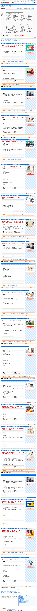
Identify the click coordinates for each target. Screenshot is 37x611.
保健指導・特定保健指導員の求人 (23, 236)
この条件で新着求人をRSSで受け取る (30, 8)
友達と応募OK (15, 32)
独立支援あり (22, 28)
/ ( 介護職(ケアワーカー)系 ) (12, 426)
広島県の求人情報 (21, 596)
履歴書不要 (29, 19)
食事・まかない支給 (8, 17)
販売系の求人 (9, 84)
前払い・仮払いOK (16, 16)
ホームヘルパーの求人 (18, 110)
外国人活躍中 (8, 25)
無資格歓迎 (22, 15)
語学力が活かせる (16, 25)
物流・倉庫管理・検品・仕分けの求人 (23, 313)
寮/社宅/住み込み (23, 16)
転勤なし (29, 26)
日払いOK (29, 15)
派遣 (15, 3)
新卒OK (14, 26)
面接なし (15, 20)
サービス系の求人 (10, 214)
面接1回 (22, 20)
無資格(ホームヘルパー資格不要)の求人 (26, 135)
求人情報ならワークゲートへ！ (5, 2)
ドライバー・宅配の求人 (22, 214)
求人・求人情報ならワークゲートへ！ (3, 608)
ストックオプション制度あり (9, 30)
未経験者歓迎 (8, 15)
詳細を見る (30, 53)
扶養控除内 (29, 25)
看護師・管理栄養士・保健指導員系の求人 (13, 236)
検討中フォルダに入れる (32, 43)
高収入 (21, 17)
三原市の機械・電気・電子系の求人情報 (23, 601)
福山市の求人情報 (21, 597)
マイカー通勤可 (8, 29)
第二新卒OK (22, 26)
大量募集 (7, 19)
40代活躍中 (7, 18)
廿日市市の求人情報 (21, 599)
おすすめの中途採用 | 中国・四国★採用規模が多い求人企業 (8, 39)
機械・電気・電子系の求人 (11, 61)
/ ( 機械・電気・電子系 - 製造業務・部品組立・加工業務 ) (16, 43)
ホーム (3, 3)
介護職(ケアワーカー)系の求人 (11, 110)
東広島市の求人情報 (21, 598)
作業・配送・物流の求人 (16, 214)
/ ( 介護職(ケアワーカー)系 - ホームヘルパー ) (15, 115)
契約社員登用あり (8, 32)
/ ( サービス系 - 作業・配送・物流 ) (10, 195)
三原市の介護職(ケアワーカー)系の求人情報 (24, 600)
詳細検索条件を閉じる (5, 35)
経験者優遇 (15, 15)
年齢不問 (29, 18)
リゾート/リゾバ (16, 29)
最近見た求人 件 (29, 3)
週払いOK (7, 16)
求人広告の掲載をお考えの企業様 (32, 0)
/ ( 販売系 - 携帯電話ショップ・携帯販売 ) (13, 66)
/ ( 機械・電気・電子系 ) (9, 139)
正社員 (7, 3)
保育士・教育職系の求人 (11, 285)
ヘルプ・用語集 (24, 3)
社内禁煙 (22, 31)
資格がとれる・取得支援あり (9, 28)
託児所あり (7, 26)
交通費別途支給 (30, 16)
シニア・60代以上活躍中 (24, 18)
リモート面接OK (8, 20)
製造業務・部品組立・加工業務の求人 (19, 61)
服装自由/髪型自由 (23, 29)
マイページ (19, 3)
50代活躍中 (15, 18)
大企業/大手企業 (23, 30)
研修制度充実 (22, 27)
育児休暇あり (22, 25)
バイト (11, 3)
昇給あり (29, 17)
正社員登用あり (30, 31)
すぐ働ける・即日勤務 (16, 19)
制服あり (15, 17)
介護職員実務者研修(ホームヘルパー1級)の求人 (27, 110)
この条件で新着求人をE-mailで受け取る (19, 8)
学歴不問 (22, 19)
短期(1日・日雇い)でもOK (31, 20)
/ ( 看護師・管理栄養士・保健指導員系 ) (14, 219)
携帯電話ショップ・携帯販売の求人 (16, 84)
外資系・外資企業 (16, 31)
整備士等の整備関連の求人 (18, 159)
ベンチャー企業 (8, 31)
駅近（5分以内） (30, 28)
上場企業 (29, 30)
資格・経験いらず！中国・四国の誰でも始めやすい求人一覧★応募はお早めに (10, 40)
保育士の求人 (15, 285)
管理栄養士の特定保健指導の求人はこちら (11, 609)
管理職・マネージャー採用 (9, 27)
